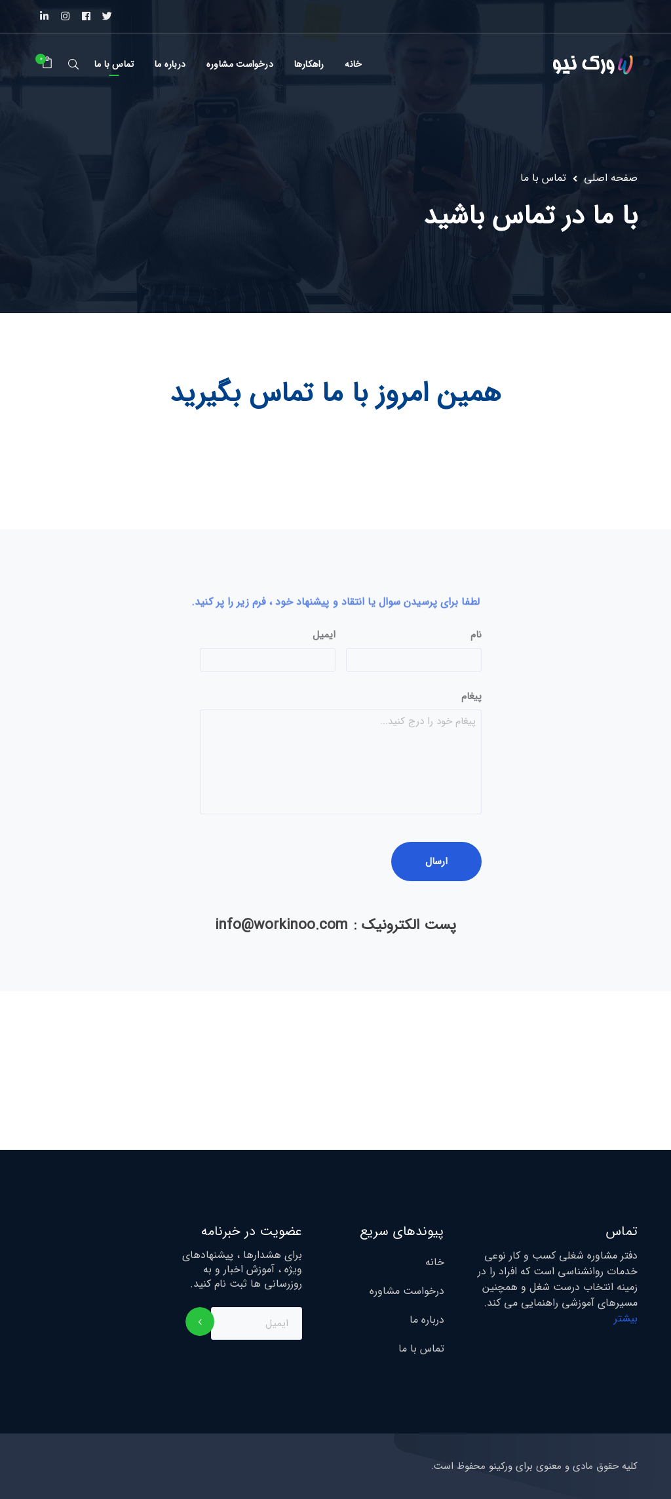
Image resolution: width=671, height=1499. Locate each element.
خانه (434, 1262)
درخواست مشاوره (407, 1291)
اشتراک (200, 1322)
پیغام (471, 697)
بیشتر (626, 1318)
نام (476, 635)
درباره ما (427, 1320)
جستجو (73, 63)
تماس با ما (421, 1349)
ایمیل (324, 635)
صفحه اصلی (611, 178)
